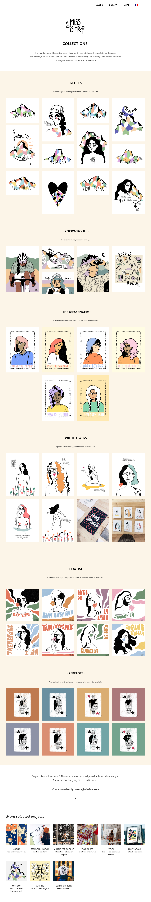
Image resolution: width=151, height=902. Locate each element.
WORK (99, 5)
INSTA (126, 5)
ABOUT (113, 5)
